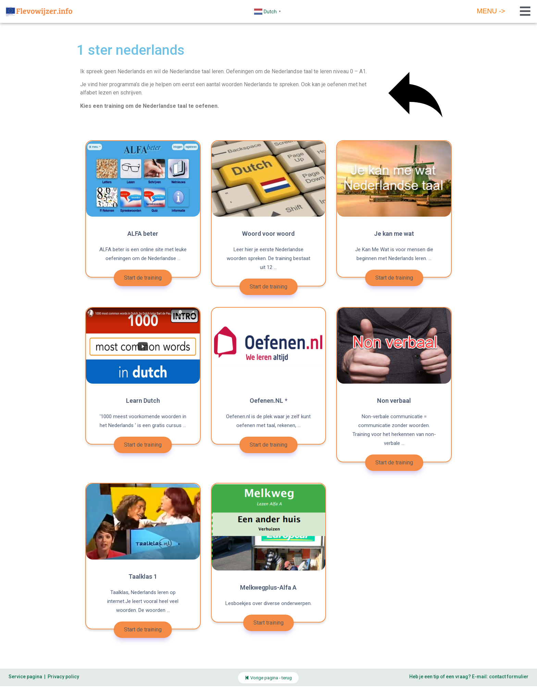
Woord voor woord (268, 233)
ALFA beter (142, 233)
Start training (268, 622)
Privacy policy (63, 676)
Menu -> (491, 11)
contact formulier (508, 676)
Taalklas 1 (142, 576)
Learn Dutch (143, 400)
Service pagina (25, 676)
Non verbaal (394, 400)
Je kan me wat (394, 233)
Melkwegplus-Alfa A (268, 587)
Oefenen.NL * (268, 400)
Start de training (143, 277)
